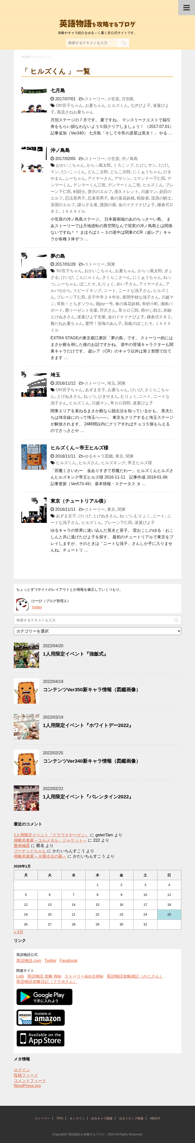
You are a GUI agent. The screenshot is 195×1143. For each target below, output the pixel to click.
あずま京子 (95, 390)
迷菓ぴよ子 (143, 403)
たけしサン (146, 165)
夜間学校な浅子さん (140, 297)
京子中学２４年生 (104, 297)
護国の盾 (108, 205)
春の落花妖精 (122, 198)
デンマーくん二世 (124, 185)
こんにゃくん (87, 277)
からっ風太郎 (99, 165)
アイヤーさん (100, 178)
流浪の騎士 (161, 198)
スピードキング (87, 290)
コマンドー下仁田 (149, 178)
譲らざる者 (87, 205)
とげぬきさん (69, 396)
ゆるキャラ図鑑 (99, 456)
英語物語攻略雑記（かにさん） (135, 976)
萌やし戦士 (151, 310)
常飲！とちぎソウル (75, 304)
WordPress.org (27, 1085)
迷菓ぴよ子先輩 (91, 317)
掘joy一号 (104, 304)
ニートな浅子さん (134, 290)
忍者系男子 (98, 198)
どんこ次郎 (120, 172)
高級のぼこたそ (138, 323)
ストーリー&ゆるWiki (83, 976)
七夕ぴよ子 (140, 105)
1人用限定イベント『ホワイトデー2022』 (88, 725)
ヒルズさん (88, 463)
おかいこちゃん (70, 165)
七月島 (58, 90)
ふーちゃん (75, 178)
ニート (110, 290)
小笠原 (113, 99)
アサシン (122, 178)
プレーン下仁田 (71, 297)
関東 (111, 264)
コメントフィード (30, 1080)
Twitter (36, 607)
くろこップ (123, 165)
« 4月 (18, 932)
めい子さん (127, 284)
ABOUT (155, 1118)
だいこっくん (73, 172)
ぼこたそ (87, 284)
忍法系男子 (75, 198)
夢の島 (58, 256)
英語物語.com (28, 960)
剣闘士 (79, 191)
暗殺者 (143, 198)
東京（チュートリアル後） (79, 501)
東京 (119, 456)
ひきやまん (108, 396)
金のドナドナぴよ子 (136, 205)
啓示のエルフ (100, 191)
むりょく (106, 284)
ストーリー (95, 99)
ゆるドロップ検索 (131, 1118)
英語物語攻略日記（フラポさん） (46, 981)
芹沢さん (108, 310)
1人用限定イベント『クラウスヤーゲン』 (51, 835)
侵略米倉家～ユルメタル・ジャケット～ (50, 840)
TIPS (59, 1118)
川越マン (149, 191)
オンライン (77, 1118)
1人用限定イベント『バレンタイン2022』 (88, 796)
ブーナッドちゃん (30, 851)
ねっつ (90, 396)
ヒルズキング (113, 463)
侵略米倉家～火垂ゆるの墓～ (40, 856)
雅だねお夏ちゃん (67, 323)
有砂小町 (150, 304)
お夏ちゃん (95, 105)
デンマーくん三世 (89, 185)
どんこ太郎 (98, 172)
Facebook (68, 960)
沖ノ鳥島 (60, 150)
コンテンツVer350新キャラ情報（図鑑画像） (92, 689)
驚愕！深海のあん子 (103, 323)
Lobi (20, 976)
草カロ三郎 (128, 310)
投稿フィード (26, 1075)
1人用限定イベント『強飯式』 (75, 654)
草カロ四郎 (120, 403)
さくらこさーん (116, 277)
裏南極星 (22, 845)
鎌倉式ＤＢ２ (159, 317)
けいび (67, 277)
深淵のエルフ (63, 205)
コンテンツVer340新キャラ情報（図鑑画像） (92, 761)
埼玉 (55, 375)
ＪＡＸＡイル (73, 211)
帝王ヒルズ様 (140, 463)
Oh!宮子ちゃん (69, 105)
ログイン (22, 1070)
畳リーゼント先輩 (81, 310)
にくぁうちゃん (147, 172)
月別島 (128, 99)
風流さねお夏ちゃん (75, 112)
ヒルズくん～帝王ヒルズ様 (79, 447)
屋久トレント (126, 191)
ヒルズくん (118, 105)
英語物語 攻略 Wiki (44, 976)
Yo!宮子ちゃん (69, 271)
